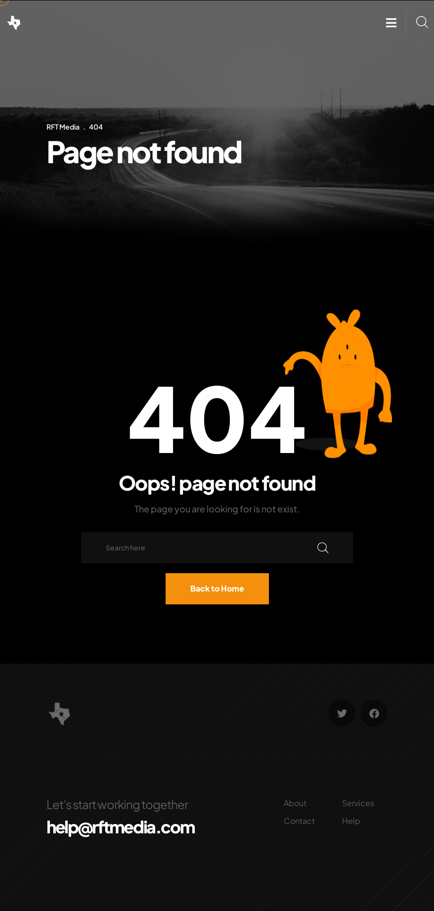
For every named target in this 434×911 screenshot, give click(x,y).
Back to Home (217, 588)
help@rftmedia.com (120, 827)
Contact (299, 821)
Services (358, 803)
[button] (391, 22)
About (295, 803)
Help (351, 821)
